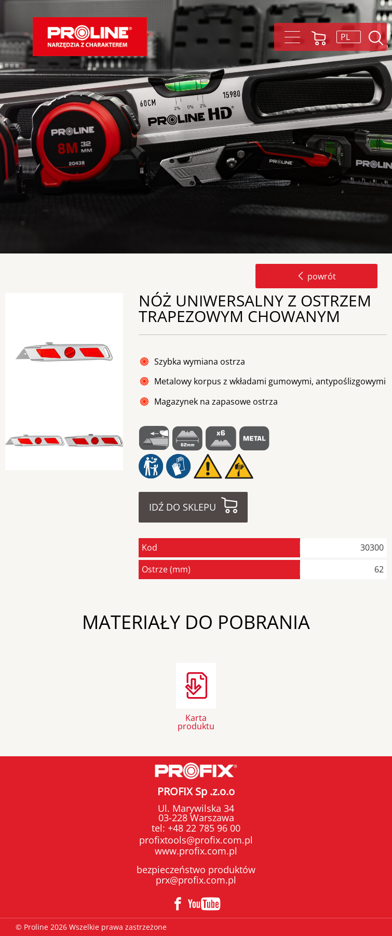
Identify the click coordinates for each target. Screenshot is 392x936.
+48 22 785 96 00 (202, 828)
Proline (89, 36)
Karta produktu (196, 721)
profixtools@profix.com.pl (196, 840)
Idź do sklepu (182, 507)
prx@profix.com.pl (196, 880)
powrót (316, 276)
